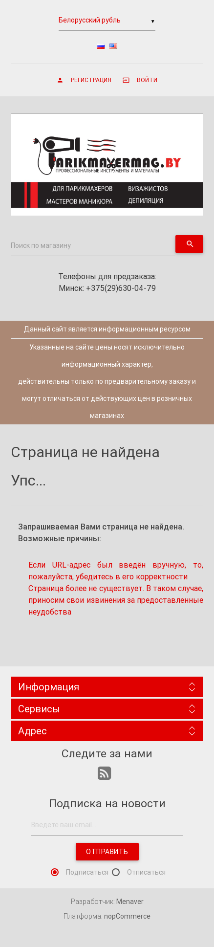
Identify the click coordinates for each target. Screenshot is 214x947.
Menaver (130, 901)
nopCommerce (127, 916)
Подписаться (87, 872)
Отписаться (146, 872)
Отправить (107, 851)
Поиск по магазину (41, 245)
